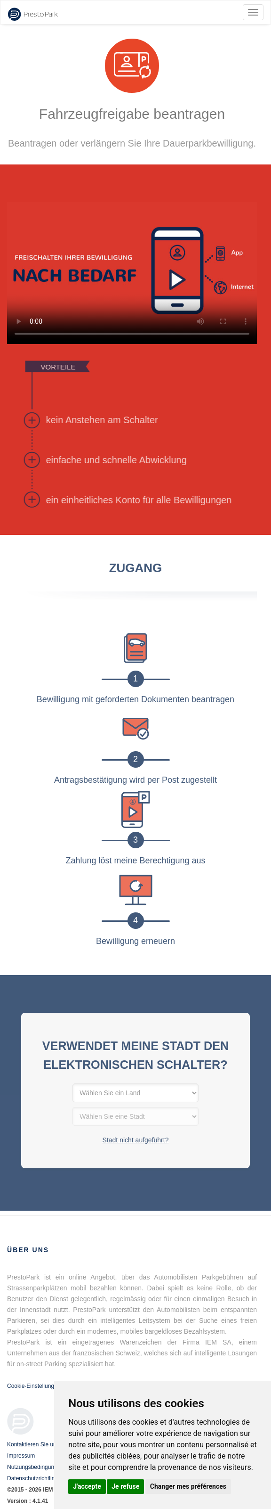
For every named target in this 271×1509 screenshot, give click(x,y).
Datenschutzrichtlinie (33, 1478)
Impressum (21, 1455)
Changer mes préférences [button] (188, 1486)
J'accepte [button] (87, 1486)
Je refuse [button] (125, 1486)
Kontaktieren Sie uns (33, 1444)
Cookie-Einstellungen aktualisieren (50, 1386)
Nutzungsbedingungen (35, 1467)
